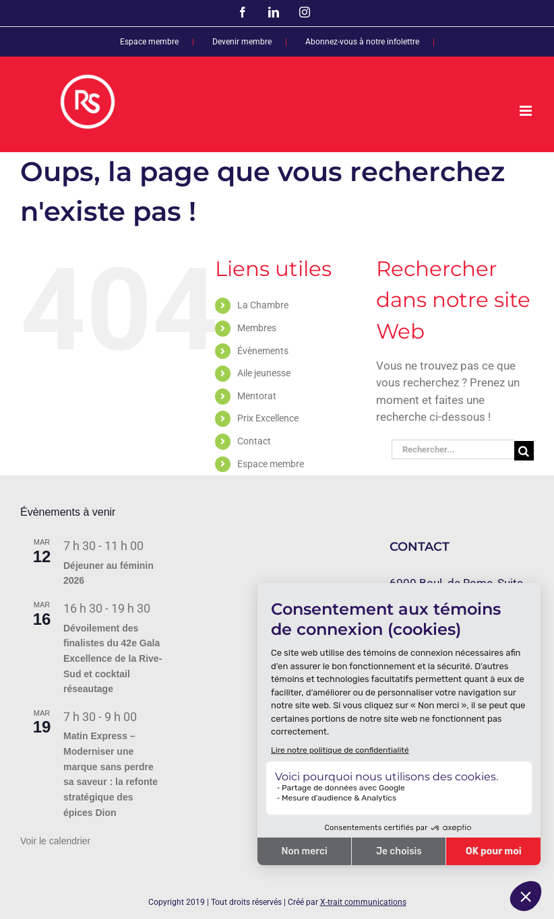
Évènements (262, 350)
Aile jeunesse (263, 373)
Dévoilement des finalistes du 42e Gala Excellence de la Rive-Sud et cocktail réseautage (112, 659)
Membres (256, 327)
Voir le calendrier (55, 841)
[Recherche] (524, 451)
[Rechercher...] (453, 449)
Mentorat (256, 395)
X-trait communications (363, 902)
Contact (254, 441)
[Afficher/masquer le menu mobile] (527, 111)
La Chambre (262, 305)
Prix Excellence (268, 418)
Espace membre (270, 463)
